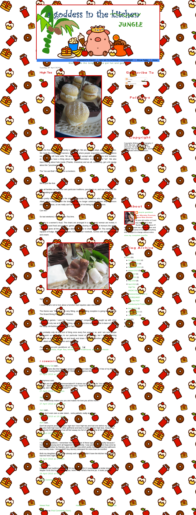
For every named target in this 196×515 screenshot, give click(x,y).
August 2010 (133, 270)
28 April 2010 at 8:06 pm (52, 433)
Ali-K (42, 423)
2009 (128, 319)
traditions (86, 350)
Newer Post (45, 505)
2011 (128, 254)
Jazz (42, 397)
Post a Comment (47, 480)
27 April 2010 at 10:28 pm (53, 416)
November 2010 (134, 260)
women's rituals (100, 350)
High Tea (46, 72)
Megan (43, 465)
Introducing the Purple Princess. (140, 304)
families (52, 350)
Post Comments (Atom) (61, 511)
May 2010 (132, 281)
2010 (128, 257)
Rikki (42, 440)
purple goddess (145, 212)
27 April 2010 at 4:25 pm (52, 391)
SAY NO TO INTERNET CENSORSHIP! (116, 60)
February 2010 (134, 312)
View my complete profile (136, 235)
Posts (129, 79)
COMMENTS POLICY (86, 60)
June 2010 (132, 277)
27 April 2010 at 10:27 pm (53, 404)
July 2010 (132, 274)
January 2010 (133, 315)
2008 (128, 323)
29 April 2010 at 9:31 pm (52, 474)
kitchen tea (73, 350)
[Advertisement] (49, 492)
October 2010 (133, 264)
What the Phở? (134, 301)
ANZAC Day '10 (134, 290)
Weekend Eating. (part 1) (137, 294)
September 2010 (134, 267)
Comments (131, 83)
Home (154, 60)
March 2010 (133, 308)
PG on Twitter (143, 60)
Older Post (111, 505)
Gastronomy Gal (47, 366)
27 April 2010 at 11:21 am (53, 374)
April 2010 (132, 284)
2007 (128, 326)
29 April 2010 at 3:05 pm (52, 459)
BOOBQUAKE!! (134, 297)
